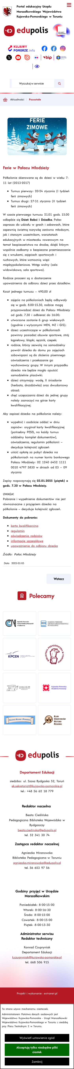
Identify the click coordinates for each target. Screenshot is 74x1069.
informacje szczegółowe (27, 541)
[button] (37, 154)
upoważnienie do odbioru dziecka (34, 546)
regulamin (18, 531)
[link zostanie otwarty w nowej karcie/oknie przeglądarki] (21, 48)
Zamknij (37, 1061)
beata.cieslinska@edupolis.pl (37, 830)
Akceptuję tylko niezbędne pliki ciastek (37, 1049)
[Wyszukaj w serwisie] (32, 83)
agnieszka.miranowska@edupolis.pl (37, 863)
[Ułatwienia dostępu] (37, 66)
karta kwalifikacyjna (24, 525)
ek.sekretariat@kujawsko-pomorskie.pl (37, 786)
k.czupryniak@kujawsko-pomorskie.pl (37, 957)
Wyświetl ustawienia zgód (37, 1038)
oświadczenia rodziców (26, 536)
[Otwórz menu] (69, 5)
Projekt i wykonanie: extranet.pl (37, 993)
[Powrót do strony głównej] (5, 99)
